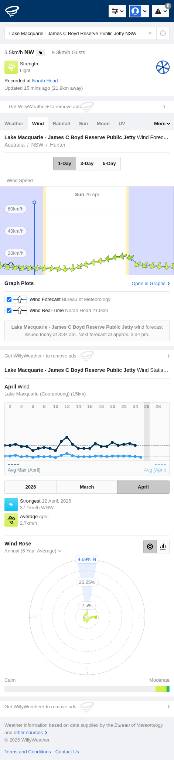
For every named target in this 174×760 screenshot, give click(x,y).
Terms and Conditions (27, 751)
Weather (13, 123)
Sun (83, 123)
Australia (14, 145)
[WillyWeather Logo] (16, 11)
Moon (103, 123)
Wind (38, 123)
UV (122, 123)
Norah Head (45, 80)
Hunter (57, 145)
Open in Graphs (149, 283)
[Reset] (150, 33)
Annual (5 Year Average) (30, 551)
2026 (30, 487)
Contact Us (67, 751)
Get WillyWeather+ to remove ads (45, 106)
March (87, 487)
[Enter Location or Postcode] (87, 33)
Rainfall (61, 123)
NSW (37, 145)
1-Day (64, 163)
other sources (28, 732)
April (143, 487)
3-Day (87, 163)
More (160, 123)
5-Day (109, 163)
